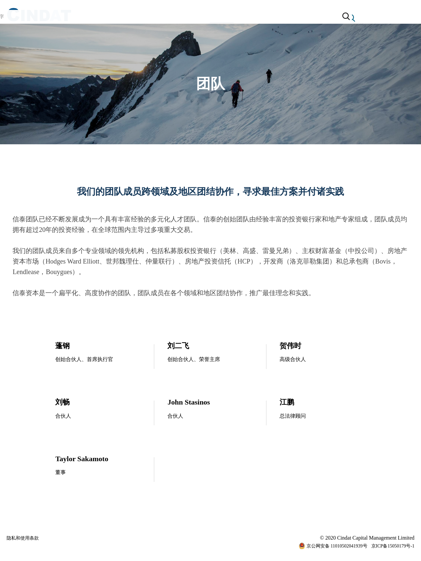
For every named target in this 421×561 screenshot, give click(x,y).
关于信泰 (156, 18)
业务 (194, 18)
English (377, 18)
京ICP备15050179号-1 (392, 547)
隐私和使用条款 (25, 539)
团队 (226, 19)
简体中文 (403, 18)
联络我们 (264, 18)
